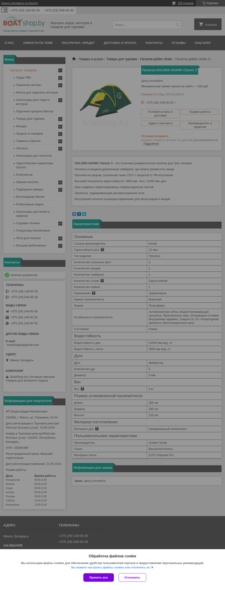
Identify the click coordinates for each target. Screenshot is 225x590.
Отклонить (132, 577)
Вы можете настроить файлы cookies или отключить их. (111, 567)
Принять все (98, 577)
